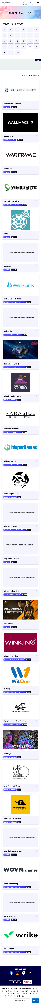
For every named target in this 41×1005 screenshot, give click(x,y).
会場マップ (24, 4)
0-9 (17, 52)
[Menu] (38, 3)
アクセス (30, 2)
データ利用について (22, 1000)
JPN (13, 3)
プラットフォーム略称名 (29, 75)
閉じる (35, 1000)
